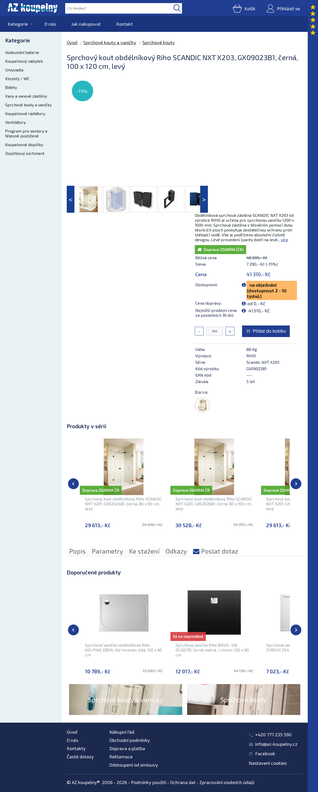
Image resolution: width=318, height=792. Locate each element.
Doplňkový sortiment (24, 153)
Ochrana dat (183, 782)
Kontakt (124, 24)
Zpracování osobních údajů (226, 782)
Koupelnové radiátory (25, 113)
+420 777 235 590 (273, 734)
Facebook (265, 753)
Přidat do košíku (269, 331)
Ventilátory (15, 122)
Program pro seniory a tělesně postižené (26, 133)
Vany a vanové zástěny (26, 96)
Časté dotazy (80, 756)
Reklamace (121, 756)
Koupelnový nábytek (24, 61)
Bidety (11, 87)
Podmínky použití (148, 782)
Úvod (72, 42)
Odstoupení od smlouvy (133, 765)
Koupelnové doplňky (24, 144)
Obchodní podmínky (129, 740)
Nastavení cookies (268, 763)
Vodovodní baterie (22, 52)
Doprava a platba (127, 748)
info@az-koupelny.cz (276, 744)
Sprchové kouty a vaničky (28, 104)
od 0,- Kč (256, 303)
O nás (50, 24)
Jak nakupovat (86, 24)
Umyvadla (14, 69)
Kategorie (18, 24)
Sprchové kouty (158, 42)
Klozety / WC (17, 78)
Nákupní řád (121, 732)
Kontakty (76, 748)
